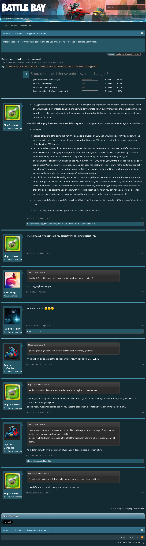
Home (130, 537)
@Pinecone (47, 235)
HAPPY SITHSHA (64, 224)
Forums (7, 18)
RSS (142, 537)
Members (21, 18)
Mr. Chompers (50, 224)
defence (11, 66)
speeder (80, 66)
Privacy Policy (138, 542)
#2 (143, 253)
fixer (42, 66)
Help (123, 537)
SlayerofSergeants (35, 461)
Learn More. (91, 41)
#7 (143, 455)
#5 (143, 364)
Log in (141, 2)
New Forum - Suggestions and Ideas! (128, 54)
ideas (50, 66)
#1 (143, 218)
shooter (69, 66)
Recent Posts (25, 25)
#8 (143, 493)
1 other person (81, 224)
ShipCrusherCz (45, 62)
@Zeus (37, 235)
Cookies (111, 54)
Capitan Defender (9, 367)
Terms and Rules (124, 542)
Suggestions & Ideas (21, 62)
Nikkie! (30, 331)
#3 (143, 292)
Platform (13, 7)
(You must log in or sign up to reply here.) (127, 508)
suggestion (92, 66)
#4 (143, 326)
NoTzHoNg (10, 292)
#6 (143, 412)
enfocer (33, 66)
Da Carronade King (35, 224)
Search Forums (10, 25)
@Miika (30, 235)
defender (22, 66)
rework (59, 66)
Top (137, 537)
